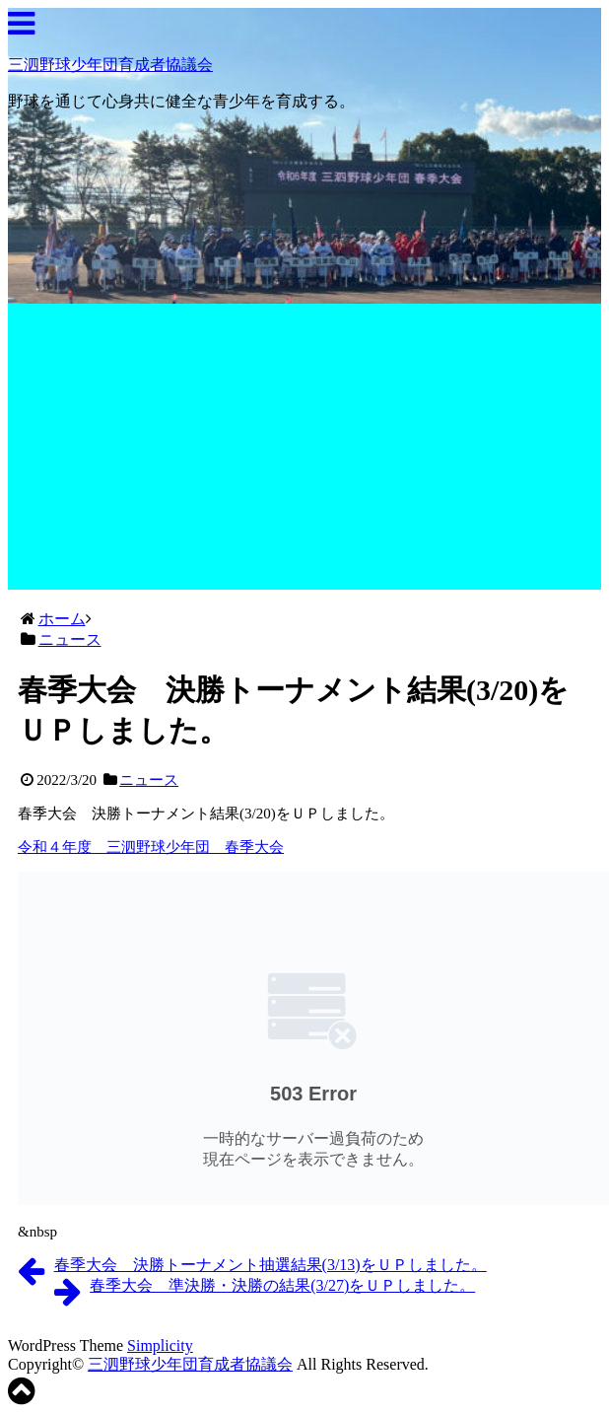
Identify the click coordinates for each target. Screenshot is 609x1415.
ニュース (148, 780)
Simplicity (160, 1345)
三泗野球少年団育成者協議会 (110, 64)
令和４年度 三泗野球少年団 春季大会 (151, 847)
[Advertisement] (305, 452)
